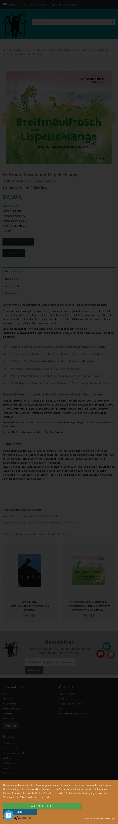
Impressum (89, 819)
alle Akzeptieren (42, 811)
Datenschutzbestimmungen (104, 819)
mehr (98, 811)
